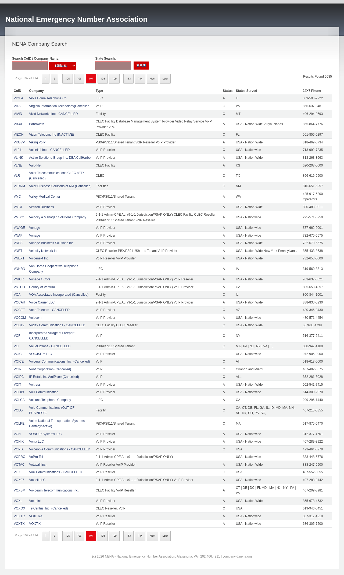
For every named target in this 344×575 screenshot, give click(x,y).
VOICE (19, 361)
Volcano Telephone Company (50, 400)
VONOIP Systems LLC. (45, 434)
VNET (18, 251)
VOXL (18, 501)
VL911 (18, 150)
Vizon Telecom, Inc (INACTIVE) (51, 134)
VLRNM (19, 186)
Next (152, 78)
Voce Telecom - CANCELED (49, 310)
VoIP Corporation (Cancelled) (50, 369)
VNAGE (19, 228)
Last (165, 78)
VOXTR (19, 516)
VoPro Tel (36, 457)
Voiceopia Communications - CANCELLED (59, 449)
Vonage (34, 228)
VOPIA (19, 449)
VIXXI (18, 124)
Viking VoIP (37, 142)
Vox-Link (35, 501)
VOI (16, 346)
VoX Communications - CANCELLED (55, 472)
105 (67, 78)
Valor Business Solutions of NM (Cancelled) (60, 186)
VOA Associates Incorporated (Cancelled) (58, 294)
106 (79, 78)
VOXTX (19, 524)
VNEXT (19, 258)
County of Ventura (42, 287)
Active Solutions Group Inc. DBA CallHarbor (60, 158)
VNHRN (19, 269)
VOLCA (19, 400)
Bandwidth (36, 124)
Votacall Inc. (37, 464)
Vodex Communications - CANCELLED (57, 325)
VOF (17, 336)
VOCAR (19, 302)
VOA (17, 294)
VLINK (18, 158)
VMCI (18, 207)
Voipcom (35, 318)
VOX (17, 472)
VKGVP (19, 142)
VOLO (18, 410)
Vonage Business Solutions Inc (51, 243)
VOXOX (19, 508)
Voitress (35, 384)
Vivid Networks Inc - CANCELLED (53, 114)
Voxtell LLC (37, 480)
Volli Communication (43, 392)
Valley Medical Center (44, 196)
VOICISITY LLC (40, 354)
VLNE (18, 165)
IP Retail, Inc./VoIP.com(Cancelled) (54, 377)
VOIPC (19, 377)
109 (114, 78)
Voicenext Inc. (39, 258)
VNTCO (19, 287)
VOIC (18, 354)
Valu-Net (35, 165)
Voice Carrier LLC (42, 302)
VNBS (18, 243)
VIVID (18, 114)
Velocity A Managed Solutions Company (57, 217)
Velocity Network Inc (43, 251)
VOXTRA (35, 516)
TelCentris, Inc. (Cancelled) (48, 508)
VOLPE (19, 423)
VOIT (17, 384)
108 (103, 78)
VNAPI (18, 235)
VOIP (18, 369)
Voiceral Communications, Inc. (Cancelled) (59, 361)
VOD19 (19, 325)
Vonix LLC (36, 441)
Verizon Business (41, 207)
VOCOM (20, 318)
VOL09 (19, 392)
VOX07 (19, 480)
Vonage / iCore (39, 279)
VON (17, 434)
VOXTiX (35, 524)
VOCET (19, 310)
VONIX (19, 441)
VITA (17, 106)
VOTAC (19, 464)
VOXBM (19, 490)
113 (128, 78)
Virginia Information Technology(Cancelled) (59, 106)
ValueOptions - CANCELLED (49, 346)
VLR (17, 176)
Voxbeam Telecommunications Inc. (54, 490)
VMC (17, 196)
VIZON (19, 134)
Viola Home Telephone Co (47, 98)
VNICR (19, 279)
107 (91, 78)
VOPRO (19, 457)
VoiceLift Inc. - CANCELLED (49, 150)
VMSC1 (19, 217)
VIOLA (18, 98)
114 (140, 78)
